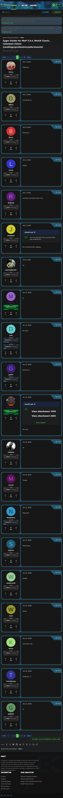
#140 (59, 703)
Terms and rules (6, 784)
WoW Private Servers (27, 784)
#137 (59, 605)
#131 (59, 397)
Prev (4, 57)
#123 (59, 127)
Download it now (7, 23)
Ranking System (6, 781)
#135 (59, 540)
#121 (59, 62)
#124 (59, 160)
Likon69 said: (29, 232)
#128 (59, 292)
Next (28, 57)
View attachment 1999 (44, 411)
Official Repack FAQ (27, 779)
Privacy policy (5, 786)
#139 (59, 671)
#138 (59, 638)
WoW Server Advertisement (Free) (31, 781)
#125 (59, 192)
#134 (59, 507)
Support (3, 779)
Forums (14, 5)
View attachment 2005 (44, 415)
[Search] (15, 12)
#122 (59, 94)
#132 (59, 442)
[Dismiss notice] (60, 19)
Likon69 (6, 51)
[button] (18, 5)
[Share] (56, 61)
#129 (59, 325)
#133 (59, 474)
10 (24, 57)
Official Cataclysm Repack (29, 776)
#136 (59, 573)
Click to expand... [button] (41, 422)
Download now (7, 32)
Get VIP (24, 5)
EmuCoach (5, 789)
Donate (3, 776)
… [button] (10, 57)
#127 (59, 259)
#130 (59, 364)
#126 (59, 225)
